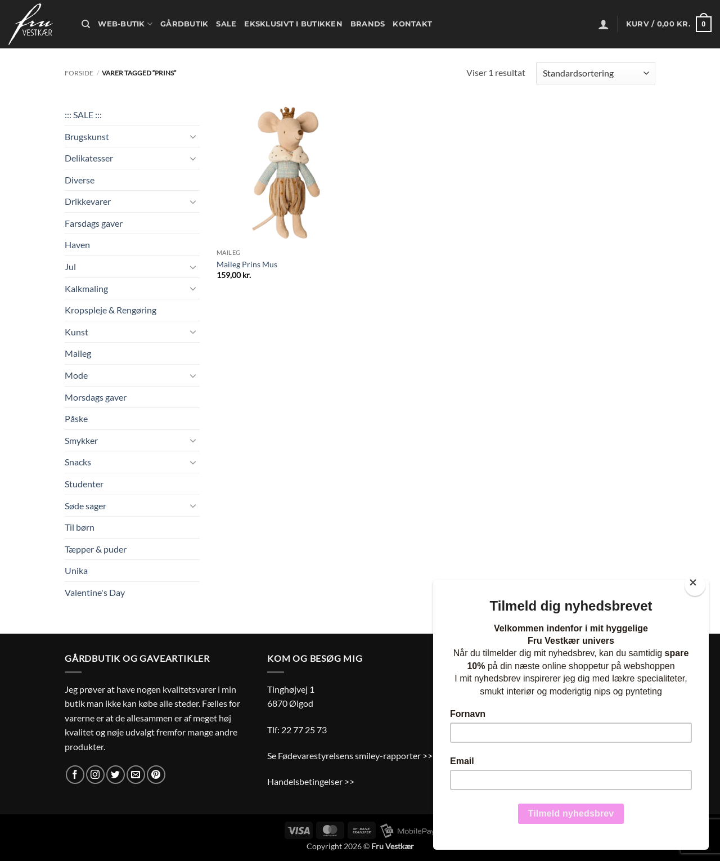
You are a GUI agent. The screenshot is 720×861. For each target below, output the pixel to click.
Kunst (76, 331)
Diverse (79, 179)
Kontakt (412, 24)
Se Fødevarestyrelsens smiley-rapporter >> (350, 755)
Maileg (78, 353)
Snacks (78, 461)
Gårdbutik (184, 24)
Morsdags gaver (96, 397)
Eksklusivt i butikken (293, 24)
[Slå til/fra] (193, 136)
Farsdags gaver (94, 223)
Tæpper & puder (96, 549)
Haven (77, 244)
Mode (76, 375)
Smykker (81, 440)
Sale (226, 24)
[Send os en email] (136, 774)
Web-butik (125, 24)
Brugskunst (87, 136)
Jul (70, 266)
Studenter (84, 483)
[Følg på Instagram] (95, 774)
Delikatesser (89, 158)
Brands (367, 24)
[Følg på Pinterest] (156, 774)
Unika (76, 570)
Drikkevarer (88, 201)
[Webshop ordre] (595, 73)
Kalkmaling (86, 288)
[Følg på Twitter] (115, 774)
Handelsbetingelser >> (310, 781)
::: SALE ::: (83, 114)
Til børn (79, 527)
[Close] (695, 585)
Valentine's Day (95, 592)
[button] (603, 24)
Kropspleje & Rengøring (110, 309)
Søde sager (85, 505)
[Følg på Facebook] (75, 774)
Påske (76, 418)
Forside (79, 73)
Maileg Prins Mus (247, 264)
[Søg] (86, 24)
